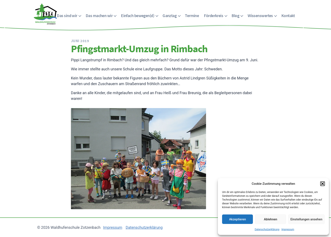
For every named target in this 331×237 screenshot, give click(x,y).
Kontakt (288, 15)
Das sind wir (67, 15)
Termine (192, 15)
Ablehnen (270, 219)
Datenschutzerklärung (267, 229)
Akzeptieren (237, 219)
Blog (235, 15)
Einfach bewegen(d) (137, 15)
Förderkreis (213, 15)
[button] (322, 184)
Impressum (287, 229)
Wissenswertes (260, 15)
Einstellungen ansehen (306, 219)
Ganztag (169, 15)
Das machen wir (99, 15)
